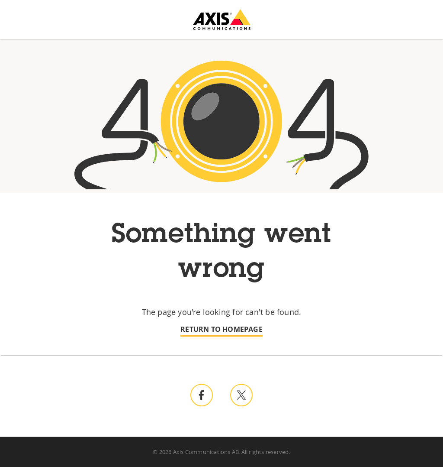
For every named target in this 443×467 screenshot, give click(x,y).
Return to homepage (221, 329)
